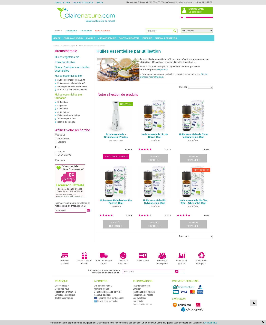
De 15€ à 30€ (64, 155)
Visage (56, 38)
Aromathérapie (107, 38)
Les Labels (138, 301)
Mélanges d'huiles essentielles (72, 86)
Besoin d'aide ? (62, 286)
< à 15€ (61, 151)
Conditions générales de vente (107, 292)
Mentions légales (101, 289)
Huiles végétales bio (67, 57)
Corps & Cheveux (73, 38)
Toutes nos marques (64, 298)
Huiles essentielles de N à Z (71, 83)
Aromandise (63, 138)
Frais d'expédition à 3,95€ (104, 258)
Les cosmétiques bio (142, 304)
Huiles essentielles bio (68, 75)
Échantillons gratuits (181, 258)
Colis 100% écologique (201, 258)
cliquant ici (162, 69)
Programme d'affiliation (65, 292)
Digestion (61, 105)
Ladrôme (62, 142)
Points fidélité (143, 257)
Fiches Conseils (83, 2)
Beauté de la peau (66, 122)
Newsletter (62, 2)
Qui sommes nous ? (103, 286)
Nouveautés (71, 30)
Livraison (137, 289)
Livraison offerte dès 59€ (84, 258)
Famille (90, 38)
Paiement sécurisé (64, 258)
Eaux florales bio (65, 62)
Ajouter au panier (116, 156)
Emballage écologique (65, 295)
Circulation (62, 108)
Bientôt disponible (154, 158)
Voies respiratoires (66, 118)
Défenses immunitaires (68, 115)
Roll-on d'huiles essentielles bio (72, 89)
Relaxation (62, 102)
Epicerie (147, 38)
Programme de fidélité (143, 295)
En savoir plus (210, 322)
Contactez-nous (62, 289)
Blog (100, 2)
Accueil (58, 30)
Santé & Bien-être (129, 38)
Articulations (63, 112)
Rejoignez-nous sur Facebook (109, 298)
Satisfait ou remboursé (123, 258)
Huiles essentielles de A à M (71, 80)
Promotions (86, 30)
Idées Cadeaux (102, 30)
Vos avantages (139, 298)
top (253, 303)
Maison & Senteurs (166, 38)
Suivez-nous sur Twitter (106, 301)
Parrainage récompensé (162, 258)
